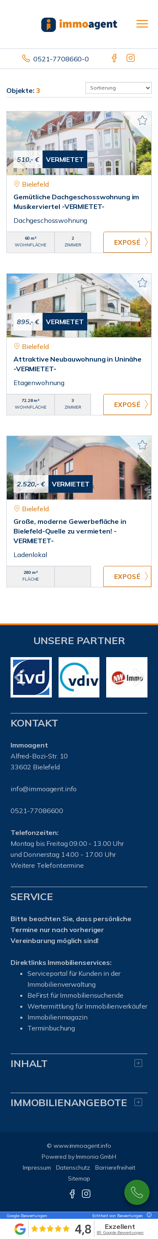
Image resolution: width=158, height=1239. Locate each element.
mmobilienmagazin (58, 1017)
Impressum (37, 1167)
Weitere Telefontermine (47, 865)
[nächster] (138, 677)
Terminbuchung (51, 1028)
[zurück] (20, 677)
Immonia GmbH (96, 1156)
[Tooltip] (148, 1215)
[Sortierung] (119, 88)
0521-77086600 (137, 1192)
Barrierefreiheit (115, 1167)
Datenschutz (73, 1167)
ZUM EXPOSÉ (127, 242)
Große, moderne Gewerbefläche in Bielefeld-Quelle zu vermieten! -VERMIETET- (69, 531)
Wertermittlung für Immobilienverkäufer (87, 1006)
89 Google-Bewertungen (120, 1232)
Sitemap (79, 1178)
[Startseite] (79, 24)
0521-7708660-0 (61, 59)
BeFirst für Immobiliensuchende (75, 995)
